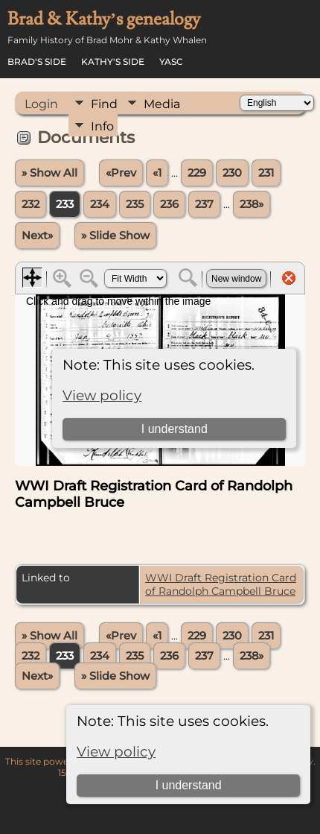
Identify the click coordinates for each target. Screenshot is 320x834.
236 (169, 204)
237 (204, 204)
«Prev (121, 173)
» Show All (49, 173)
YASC (171, 61)
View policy (116, 751)
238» (251, 204)
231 (266, 173)
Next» (37, 235)
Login (41, 104)
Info (102, 126)
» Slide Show (115, 235)
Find (104, 104)
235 (135, 204)
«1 (157, 173)
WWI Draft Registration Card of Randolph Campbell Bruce (220, 584)
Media (162, 104)
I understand (189, 785)
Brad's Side (36, 61)
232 (30, 204)
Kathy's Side (112, 61)
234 (99, 204)
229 (197, 173)
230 (232, 173)
